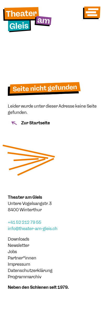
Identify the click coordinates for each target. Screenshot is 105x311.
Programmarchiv (25, 276)
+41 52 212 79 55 (24, 222)
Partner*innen (22, 258)
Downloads (18, 239)
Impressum (19, 264)
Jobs (12, 251)
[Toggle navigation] (91, 12)
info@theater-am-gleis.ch (32, 228)
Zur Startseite (30, 122)
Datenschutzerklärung (30, 270)
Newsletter (18, 245)
